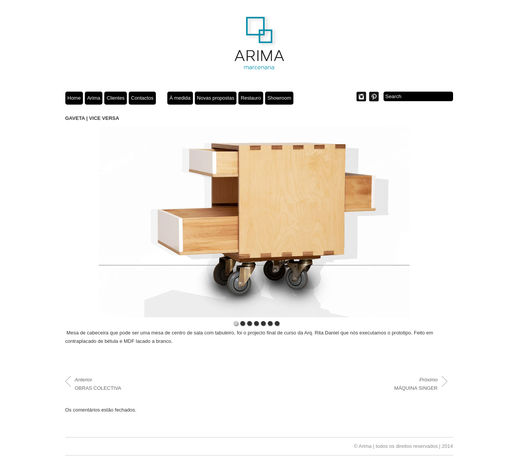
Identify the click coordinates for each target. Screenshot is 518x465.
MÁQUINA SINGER (415, 384)
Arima (93, 98)
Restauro (251, 98)
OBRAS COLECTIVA (98, 384)
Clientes (116, 98)
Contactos (142, 98)
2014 (447, 446)
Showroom (279, 98)
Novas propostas (216, 98)
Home (74, 98)
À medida (180, 98)
